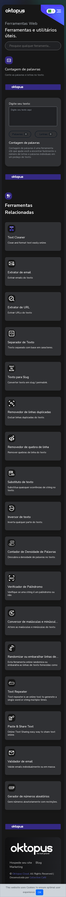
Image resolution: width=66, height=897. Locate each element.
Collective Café (38, 877)
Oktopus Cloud (20, 873)
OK (39, 892)
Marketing (16, 867)
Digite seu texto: (19, 104)
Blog (39, 863)
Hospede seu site (21, 863)
